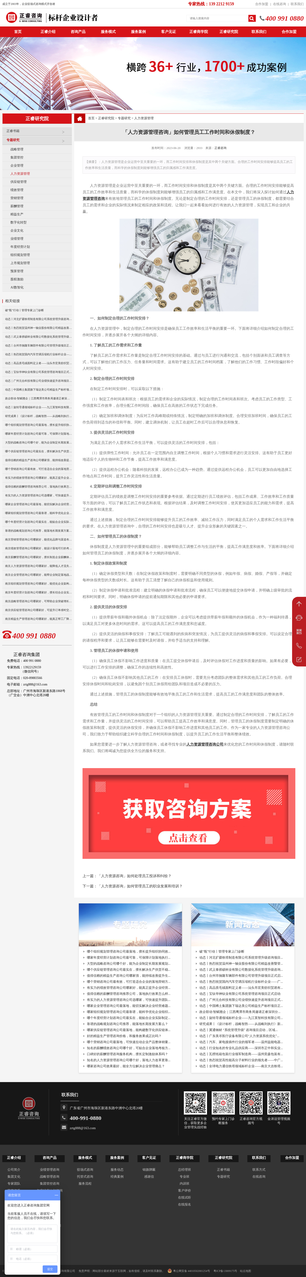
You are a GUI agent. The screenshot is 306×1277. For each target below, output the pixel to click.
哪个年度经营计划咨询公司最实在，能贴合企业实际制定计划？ (38, 522)
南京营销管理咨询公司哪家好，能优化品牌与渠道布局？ (38, 539)
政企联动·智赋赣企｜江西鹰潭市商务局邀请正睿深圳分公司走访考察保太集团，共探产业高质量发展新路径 (38, 398)
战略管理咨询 (49, 1176)
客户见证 (168, 32)
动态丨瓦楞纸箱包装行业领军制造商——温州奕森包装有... (241, 1054)
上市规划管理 (20, 263)
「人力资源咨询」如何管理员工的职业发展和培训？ (140, 886)
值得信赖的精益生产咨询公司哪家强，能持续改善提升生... (129, 975)
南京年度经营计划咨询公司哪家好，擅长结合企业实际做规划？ (38, 592)
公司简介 (13, 1169)
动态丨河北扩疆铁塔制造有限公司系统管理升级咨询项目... (241, 957)
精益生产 (16, 214)
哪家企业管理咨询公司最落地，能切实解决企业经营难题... (129, 1006)
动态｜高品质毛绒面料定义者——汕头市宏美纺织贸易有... (241, 987)
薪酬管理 (16, 206)
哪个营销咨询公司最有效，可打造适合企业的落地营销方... (129, 981)
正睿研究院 (229, 32)
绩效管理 (16, 190)
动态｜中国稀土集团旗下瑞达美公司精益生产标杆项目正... (241, 1006)
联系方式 (258, 1169)
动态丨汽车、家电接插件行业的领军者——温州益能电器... (241, 1042)
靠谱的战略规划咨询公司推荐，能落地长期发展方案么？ (38, 530)
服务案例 (138, 32)
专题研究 (38, 141)
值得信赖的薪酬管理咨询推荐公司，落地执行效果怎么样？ (38, 486)
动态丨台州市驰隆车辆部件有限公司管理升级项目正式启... (241, 975)
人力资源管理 (20, 173)
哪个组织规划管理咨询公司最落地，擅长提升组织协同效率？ (38, 425)
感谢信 (149, 1176)
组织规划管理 (20, 255)
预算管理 (16, 271)
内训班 (184, 1183)
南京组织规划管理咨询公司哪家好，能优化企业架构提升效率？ (38, 583)
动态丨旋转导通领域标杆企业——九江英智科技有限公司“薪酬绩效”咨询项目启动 (38, 407)
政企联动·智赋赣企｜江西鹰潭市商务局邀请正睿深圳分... (239, 1012)
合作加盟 (261, 4)
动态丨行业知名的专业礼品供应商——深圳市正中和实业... (241, 1048)
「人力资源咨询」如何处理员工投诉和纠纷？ (134, 876)
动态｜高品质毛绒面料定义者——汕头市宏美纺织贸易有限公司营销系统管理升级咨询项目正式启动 (38, 363)
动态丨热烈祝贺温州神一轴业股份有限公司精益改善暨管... (241, 963)
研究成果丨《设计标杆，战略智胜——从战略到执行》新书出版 (38, 416)
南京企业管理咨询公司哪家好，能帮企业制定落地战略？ (38, 574)
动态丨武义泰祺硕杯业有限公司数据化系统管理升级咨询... (241, 969)
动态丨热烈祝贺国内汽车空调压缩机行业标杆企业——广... (241, 981)
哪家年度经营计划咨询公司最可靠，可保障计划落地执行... (129, 957)
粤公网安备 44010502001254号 (189, 1271)
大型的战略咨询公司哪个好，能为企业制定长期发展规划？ (38, 442)
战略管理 (16, 149)
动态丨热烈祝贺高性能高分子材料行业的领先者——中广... (241, 1060)
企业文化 (16, 230)
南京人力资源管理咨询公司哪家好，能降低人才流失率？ (38, 566)
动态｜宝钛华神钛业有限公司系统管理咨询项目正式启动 (38, 372)
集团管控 (16, 157)
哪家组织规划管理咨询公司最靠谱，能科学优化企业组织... (129, 1012)
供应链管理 (18, 182)
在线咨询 (279, 4)
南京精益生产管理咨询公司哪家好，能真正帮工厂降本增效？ (38, 619)
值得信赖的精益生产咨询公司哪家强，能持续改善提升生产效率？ (38, 460)
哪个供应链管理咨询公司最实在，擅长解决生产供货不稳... (129, 969)
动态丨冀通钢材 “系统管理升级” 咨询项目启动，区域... (238, 1030)
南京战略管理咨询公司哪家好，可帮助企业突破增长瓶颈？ (38, 601)
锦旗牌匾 (149, 1169)
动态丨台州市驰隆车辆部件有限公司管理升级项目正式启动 (38, 345)
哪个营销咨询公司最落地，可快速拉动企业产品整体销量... (129, 1042)
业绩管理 (16, 238)
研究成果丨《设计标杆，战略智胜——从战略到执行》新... (241, 1024)
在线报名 (184, 1204)
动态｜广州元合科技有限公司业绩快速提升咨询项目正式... (241, 1000)
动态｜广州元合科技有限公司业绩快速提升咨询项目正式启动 (38, 380)
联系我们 (297, 4)
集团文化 (13, 1176)
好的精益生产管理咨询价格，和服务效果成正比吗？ (124, 1036)
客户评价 (184, 1190)
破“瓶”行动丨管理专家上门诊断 (24, 310)
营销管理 (16, 198)
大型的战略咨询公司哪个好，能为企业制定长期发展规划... (129, 963)
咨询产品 (78, 32)
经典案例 (117, 1176)
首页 (91, 118)
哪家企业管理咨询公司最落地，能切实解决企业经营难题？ (38, 504)
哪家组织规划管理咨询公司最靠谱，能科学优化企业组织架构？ (38, 513)
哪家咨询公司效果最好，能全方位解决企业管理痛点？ (126, 1066)
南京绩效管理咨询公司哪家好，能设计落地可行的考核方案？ (38, 548)
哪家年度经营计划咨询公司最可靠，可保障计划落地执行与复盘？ (38, 433)
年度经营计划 (20, 247)
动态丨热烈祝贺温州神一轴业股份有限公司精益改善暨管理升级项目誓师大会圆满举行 (38, 328)
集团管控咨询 (49, 1183)
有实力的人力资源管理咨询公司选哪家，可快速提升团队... (129, 1000)
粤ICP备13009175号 (225, 1271)
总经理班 (184, 1169)
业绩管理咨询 (49, 1169)
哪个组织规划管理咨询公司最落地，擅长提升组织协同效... (129, 951)
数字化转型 (18, 222)
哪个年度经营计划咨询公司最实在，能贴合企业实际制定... (129, 1018)
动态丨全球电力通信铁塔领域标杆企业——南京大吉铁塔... (241, 1066)
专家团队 (13, 1183)
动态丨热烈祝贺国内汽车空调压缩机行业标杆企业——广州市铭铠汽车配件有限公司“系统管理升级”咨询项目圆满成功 (38, 354)
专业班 (184, 1176)
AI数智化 (17, 287)
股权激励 (16, 279)
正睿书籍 (38, 132)
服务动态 (117, 1169)
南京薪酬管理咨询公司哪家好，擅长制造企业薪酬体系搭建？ (38, 557)
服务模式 (108, 32)
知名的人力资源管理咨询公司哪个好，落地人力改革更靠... (129, 1060)
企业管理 (16, 165)
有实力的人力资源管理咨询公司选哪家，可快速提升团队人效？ (38, 495)
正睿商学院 (198, 32)
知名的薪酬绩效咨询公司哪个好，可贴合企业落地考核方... (129, 1048)
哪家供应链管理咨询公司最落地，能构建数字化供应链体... (129, 1030)
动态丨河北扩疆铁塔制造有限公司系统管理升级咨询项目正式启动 (38, 319)
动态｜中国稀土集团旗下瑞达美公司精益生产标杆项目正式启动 (38, 389)
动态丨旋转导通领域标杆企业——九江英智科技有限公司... (241, 1018)
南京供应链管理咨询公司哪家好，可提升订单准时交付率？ (38, 610)
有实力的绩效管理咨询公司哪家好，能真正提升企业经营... (129, 987)
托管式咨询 (85, 1176)
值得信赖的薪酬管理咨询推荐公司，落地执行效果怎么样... (129, 994)
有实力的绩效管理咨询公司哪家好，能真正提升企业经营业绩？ (38, 477)
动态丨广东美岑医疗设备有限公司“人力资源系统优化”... (239, 1036)
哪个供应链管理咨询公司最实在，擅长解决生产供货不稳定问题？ (38, 451)
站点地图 (245, 1271)
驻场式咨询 (85, 1169)
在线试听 (184, 1197)
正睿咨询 (220, 148)
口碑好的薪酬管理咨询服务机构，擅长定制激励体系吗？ (127, 1054)
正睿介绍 (14, 1158)
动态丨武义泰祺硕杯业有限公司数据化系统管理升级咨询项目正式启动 (38, 336)
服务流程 (85, 1183)
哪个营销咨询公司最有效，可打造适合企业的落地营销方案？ (38, 469)
